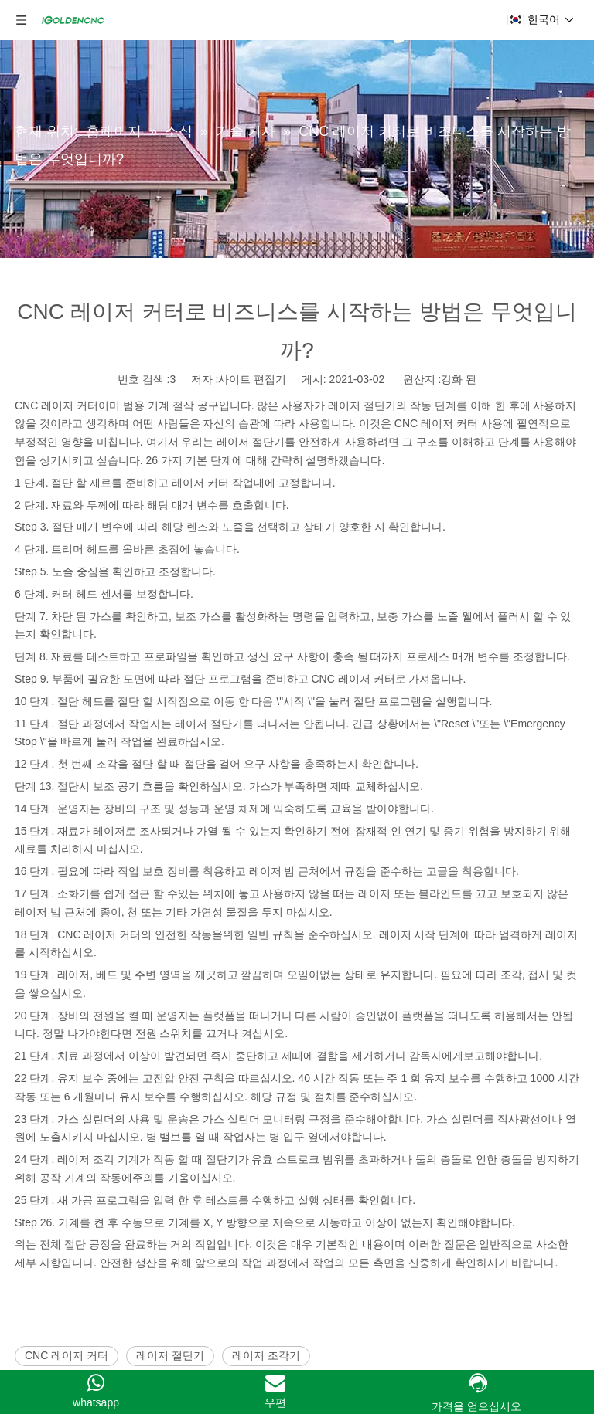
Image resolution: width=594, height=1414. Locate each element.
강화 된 (458, 379)
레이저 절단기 (170, 1355)
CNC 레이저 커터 (56, 405)
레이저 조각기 (266, 1355)
